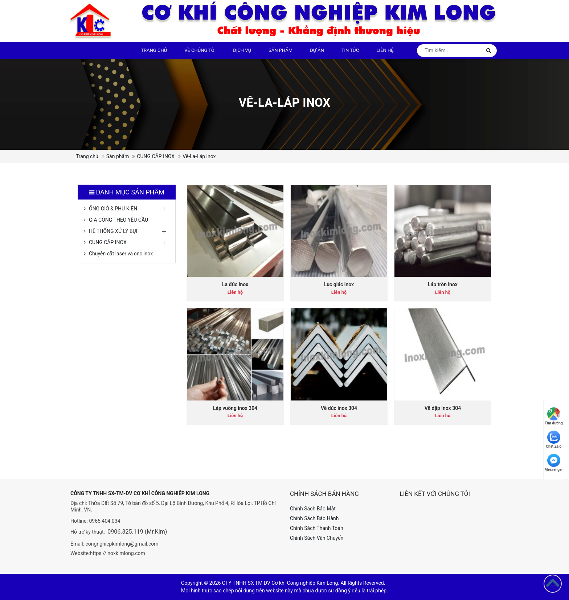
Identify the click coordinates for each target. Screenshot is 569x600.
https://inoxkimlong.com (117, 553)
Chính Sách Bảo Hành (314, 518)
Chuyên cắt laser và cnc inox (121, 253)
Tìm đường (554, 416)
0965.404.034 (104, 521)
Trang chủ (154, 50)
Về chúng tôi (200, 50)
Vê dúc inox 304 (339, 408)
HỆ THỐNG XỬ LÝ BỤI (113, 231)
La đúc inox (235, 284)
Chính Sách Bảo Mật (313, 508)
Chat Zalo (553, 439)
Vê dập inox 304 (443, 408)
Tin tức (350, 50)
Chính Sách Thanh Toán (316, 528)
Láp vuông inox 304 (235, 408)
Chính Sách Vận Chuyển (316, 538)
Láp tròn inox (443, 284)
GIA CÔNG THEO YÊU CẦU (118, 220)
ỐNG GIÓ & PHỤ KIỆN (113, 208)
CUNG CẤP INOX (156, 156)
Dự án (317, 50)
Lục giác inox (339, 284)
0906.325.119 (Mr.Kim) (137, 531)
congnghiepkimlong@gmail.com (122, 544)
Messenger (554, 463)
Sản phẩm (280, 50)
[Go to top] (553, 584)
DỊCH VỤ (242, 50)
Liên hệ (385, 50)
